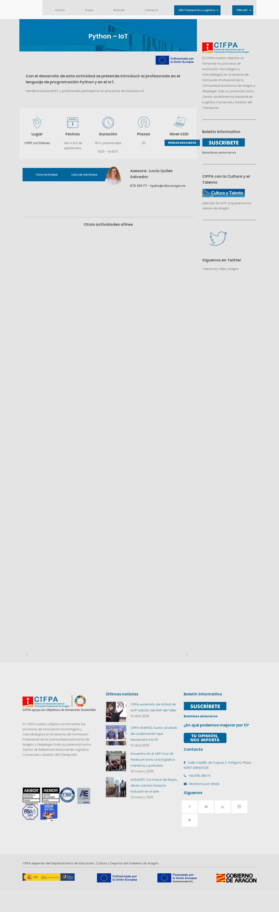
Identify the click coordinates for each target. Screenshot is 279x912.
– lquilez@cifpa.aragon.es (166, 186)
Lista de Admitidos (84, 175)
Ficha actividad (46, 175)
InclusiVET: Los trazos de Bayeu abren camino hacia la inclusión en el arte (154, 808)
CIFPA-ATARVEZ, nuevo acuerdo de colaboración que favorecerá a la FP (154, 756)
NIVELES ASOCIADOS (182, 143)
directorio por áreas (204, 806)
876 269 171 (138, 186)
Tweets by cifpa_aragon (220, 269)
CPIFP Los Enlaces (37, 143)
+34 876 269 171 (199, 798)
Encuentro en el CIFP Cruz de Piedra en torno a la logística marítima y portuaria (153, 782)
